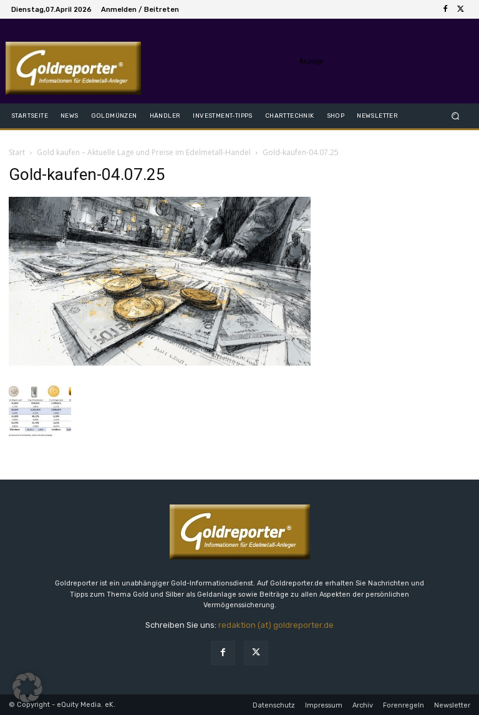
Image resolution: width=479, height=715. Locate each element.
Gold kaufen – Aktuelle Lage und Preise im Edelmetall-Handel (144, 152)
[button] (455, 115)
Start (17, 152)
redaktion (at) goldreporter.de (276, 625)
